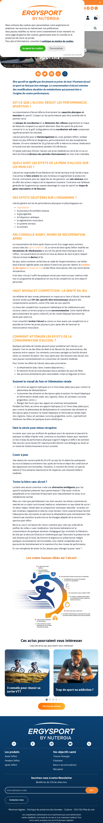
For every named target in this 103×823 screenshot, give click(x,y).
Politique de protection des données (45, 809)
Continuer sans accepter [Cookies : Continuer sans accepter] (72, 55)
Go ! (91, 790)
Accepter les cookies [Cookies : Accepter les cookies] (33, 48)
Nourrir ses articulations (64, 765)
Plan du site (89, 809)
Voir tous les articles (52, 706)
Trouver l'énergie (61, 756)
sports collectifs (36, 247)
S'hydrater (58, 760)
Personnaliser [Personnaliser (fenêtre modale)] (56, 48)
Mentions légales (18, 809)
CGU (80, 809)
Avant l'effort (11, 756)
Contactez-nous (16, 800)
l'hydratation (23, 207)
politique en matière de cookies (58, 41)
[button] (94, 18)
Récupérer (58, 769)
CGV (76, 809)
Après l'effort (11, 765)
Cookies (69, 809)
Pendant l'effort (12, 760)
